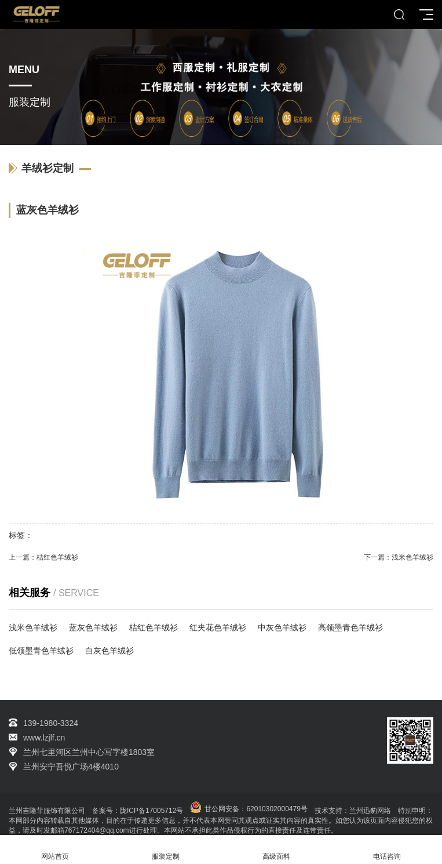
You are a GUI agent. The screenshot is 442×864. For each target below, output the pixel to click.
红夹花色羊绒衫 (217, 627)
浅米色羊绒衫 (412, 557)
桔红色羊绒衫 (57, 557)
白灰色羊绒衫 (109, 650)
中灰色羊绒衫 (282, 627)
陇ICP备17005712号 (151, 811)
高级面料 (276, 850)
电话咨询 (386, 850)
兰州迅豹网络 (370, 811)
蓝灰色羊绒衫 (93, 627)
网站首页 (55, 850)
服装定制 (166, 850)
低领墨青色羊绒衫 (41, 650)
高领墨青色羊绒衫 (350, 627)
